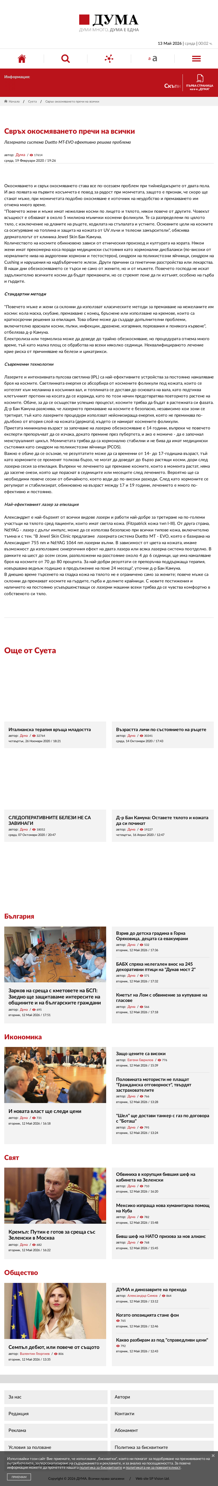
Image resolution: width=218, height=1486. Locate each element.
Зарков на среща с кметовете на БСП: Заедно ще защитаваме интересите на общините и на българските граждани (55, 997)
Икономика (23, 1037)
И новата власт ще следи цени (45, 1111)
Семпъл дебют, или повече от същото (54, 1347)
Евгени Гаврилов (140, 1060)
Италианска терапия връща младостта (50, 729)
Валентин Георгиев (35, 1353)
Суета (32, 101)
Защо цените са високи (140, 1053)
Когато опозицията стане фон (147, 1315)
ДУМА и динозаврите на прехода (151, 1289)
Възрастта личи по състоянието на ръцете (161, 729)
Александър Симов (142, 1295)
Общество (21, 1273)
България (19, 916)
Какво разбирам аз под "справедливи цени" (162, 1340)
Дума (20, 155)
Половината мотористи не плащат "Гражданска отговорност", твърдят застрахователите (153, 1085)
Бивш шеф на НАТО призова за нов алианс (161, 1236)
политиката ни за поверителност (153, 1468)
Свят (11, 1158)
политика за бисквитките (100, 1468)
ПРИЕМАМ (19, 1477)
